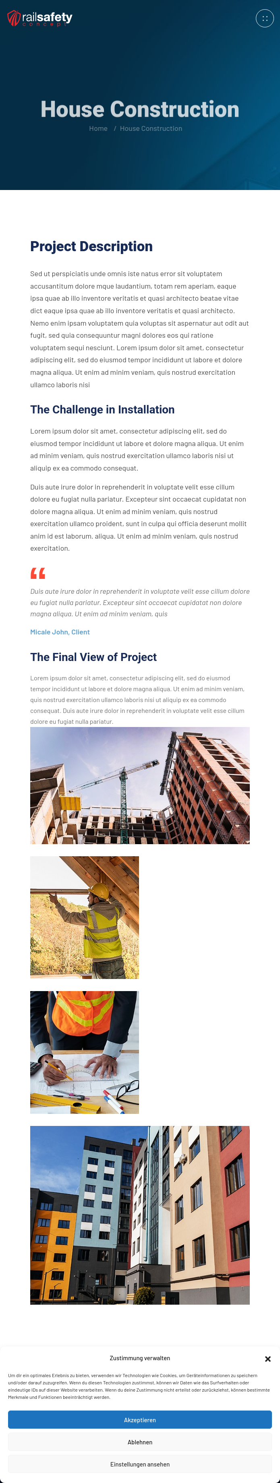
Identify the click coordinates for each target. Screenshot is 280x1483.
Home (98, 128)
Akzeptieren (140, 1419)
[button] (268, 1358)
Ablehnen (140, 1442)
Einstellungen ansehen (140, 1464)
